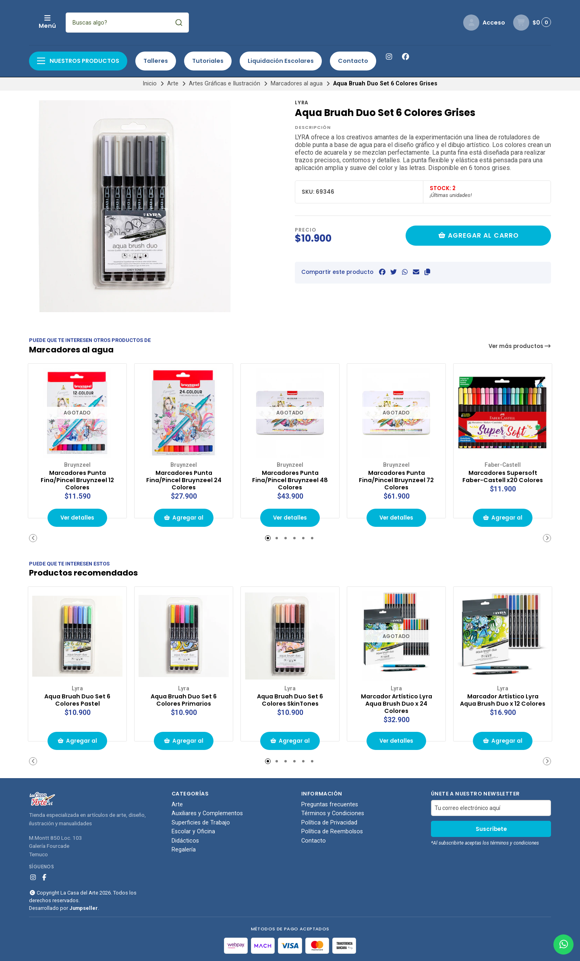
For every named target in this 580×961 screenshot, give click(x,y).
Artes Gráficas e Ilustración (224, 83)
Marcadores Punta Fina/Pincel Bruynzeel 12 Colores (77, 479)
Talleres (155, 61)
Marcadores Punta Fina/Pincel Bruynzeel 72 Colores (396, 479)
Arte (172, 83)
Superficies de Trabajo (201, 822)
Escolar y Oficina (193, 831)
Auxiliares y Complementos (207, 813)
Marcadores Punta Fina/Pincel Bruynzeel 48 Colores (290, 479)
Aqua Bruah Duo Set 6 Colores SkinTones (290, 698)
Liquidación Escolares (281, 61)
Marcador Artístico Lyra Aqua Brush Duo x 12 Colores (503, 701)
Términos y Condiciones (332, 813)
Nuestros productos (78, 61)
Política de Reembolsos (332, 831)
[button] (427, 272)
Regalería (184, 849)
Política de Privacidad (329, 822)
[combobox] (180, 22)
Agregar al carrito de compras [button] (183, 519)
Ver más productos (520, 346)
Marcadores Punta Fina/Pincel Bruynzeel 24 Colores (184, 479)
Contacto (353, 61)
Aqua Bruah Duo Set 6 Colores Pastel (77, 698)
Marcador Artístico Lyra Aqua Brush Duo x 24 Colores (396, 701)
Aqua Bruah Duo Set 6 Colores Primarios (184, 698)
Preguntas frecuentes (329, 804)
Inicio (150, 83)
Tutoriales (208, 61)
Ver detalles (77, 517)
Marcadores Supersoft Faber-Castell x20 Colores (503, 479)
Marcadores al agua (297, 83)
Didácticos (185, 840)
